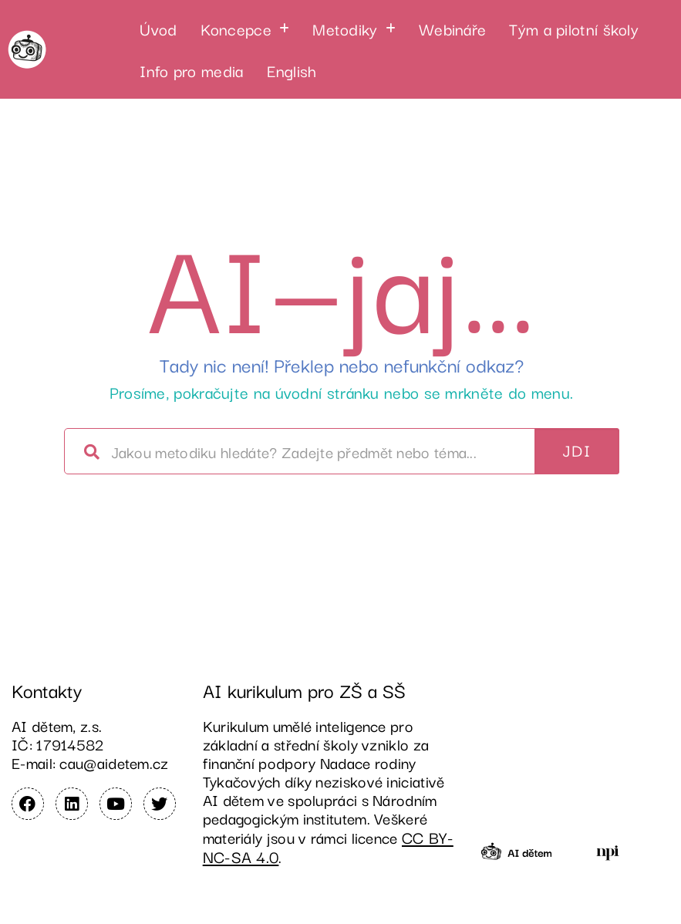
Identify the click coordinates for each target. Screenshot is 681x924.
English (292, 70)
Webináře (452, 28)
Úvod (158, 28)
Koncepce (245, 28)
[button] (245, 28)
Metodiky (354, 28)
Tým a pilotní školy (574, 28)
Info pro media (191, 70)
